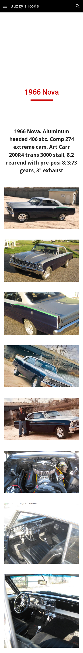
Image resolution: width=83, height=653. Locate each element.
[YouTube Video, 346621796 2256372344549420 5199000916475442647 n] (41, 52)
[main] (41, 94)
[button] (5, 6)
